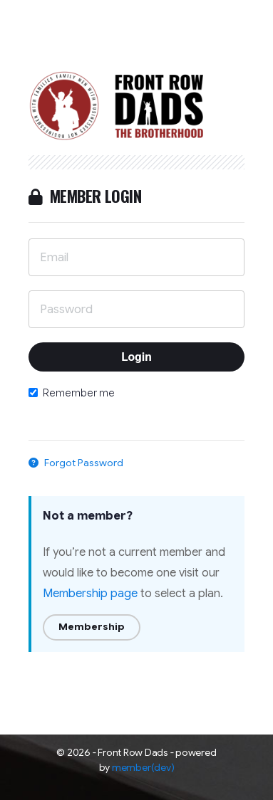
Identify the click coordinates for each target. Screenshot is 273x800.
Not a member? (88, 516)
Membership (91, 627)
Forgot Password (76, 462)
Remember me (72, 392)
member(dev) (143, 767)
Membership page (90, 593)
